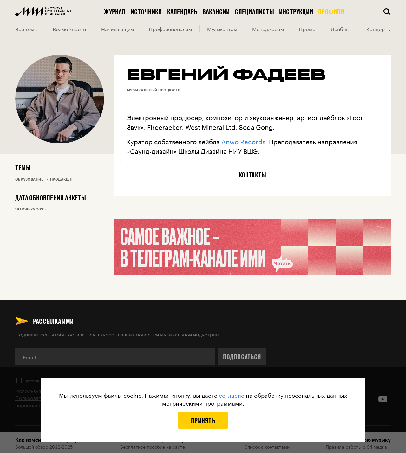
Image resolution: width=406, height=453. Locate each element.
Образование (29, 179)
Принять (203, 420)
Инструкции (296, 11)
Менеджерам (268, 28)
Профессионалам (170, 28)
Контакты (252, 174)
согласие (231, 394)
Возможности (69, 28)
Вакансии (216, 11)
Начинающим (117, 28)
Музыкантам (222, 28)
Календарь (182, 11)
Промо (307, 28)
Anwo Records (243, 141)
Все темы (26, 28)
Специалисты (254, 11)
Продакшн (61, 179)
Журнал (114, 11)
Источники (146, 11)
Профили (331, 11)
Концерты (378, 28)
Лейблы (340, 28)
